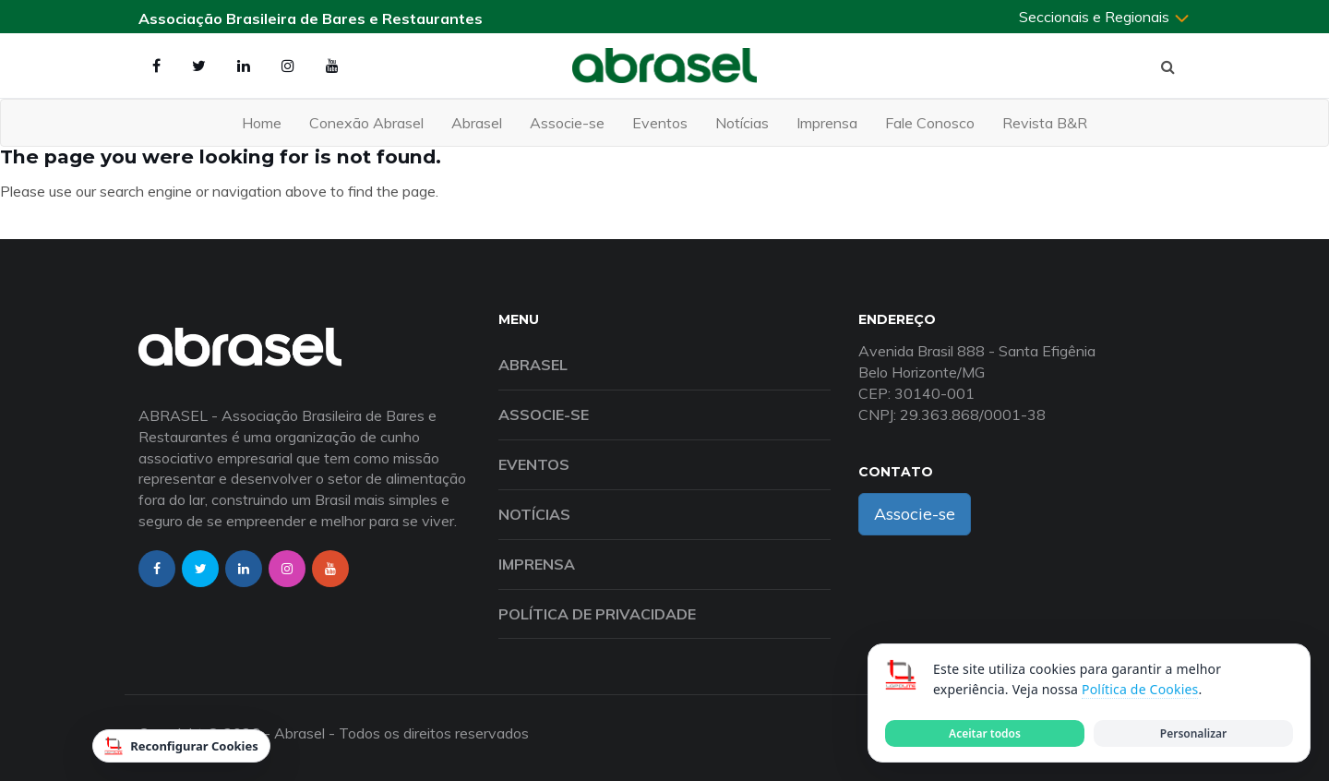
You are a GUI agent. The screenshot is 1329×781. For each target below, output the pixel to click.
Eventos (660, 123)
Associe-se (567, 123)
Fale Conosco (930, 123)
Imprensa (826, 123)
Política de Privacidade (597, 614)
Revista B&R (1044, 123)
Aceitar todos (985, 733)
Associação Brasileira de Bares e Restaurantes (310, 18)
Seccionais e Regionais (1105, 16)
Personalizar (1193, 733)
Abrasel (476, 123)
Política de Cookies (1140, 689)
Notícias (742, 123)
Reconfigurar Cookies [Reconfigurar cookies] (181, 746)
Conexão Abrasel (366, 123)
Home (261, 123)
